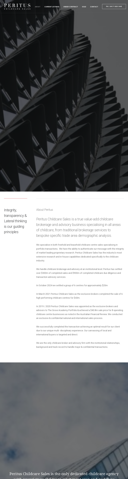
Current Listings (51, 7)
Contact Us (64, 411)
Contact (94, 7)
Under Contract (70, 7)
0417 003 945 (16, 456)
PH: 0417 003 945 (95, 457)
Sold (84, 7)
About (37, 7)
